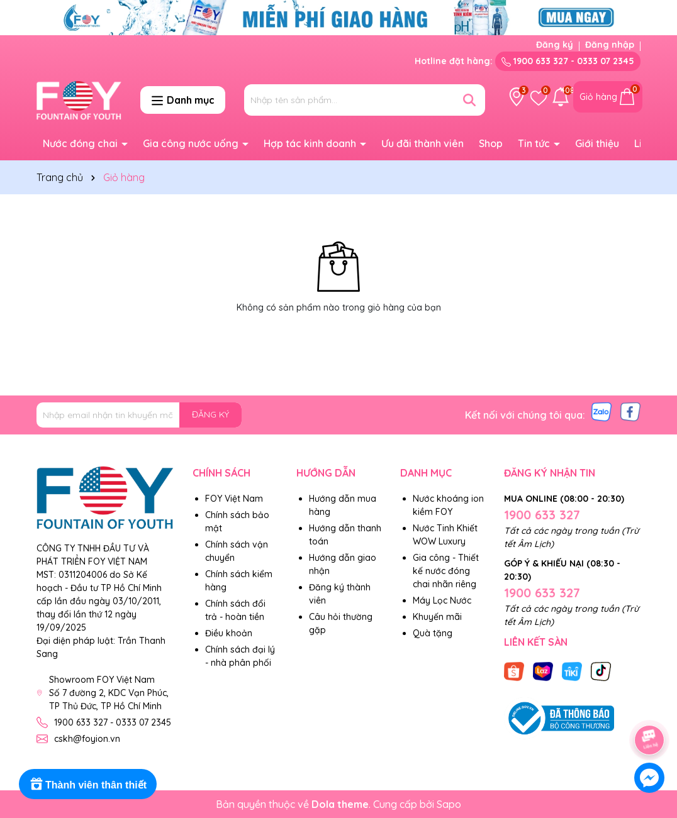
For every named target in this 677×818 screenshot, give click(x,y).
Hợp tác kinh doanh (311, 143)
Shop (491, 143)
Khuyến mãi (437, 616)
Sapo (449, 804)
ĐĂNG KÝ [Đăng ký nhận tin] (210, 414)
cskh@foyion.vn (87, 738)
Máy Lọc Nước (442, 600)
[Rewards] (88, 784)
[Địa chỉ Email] (139, 415)
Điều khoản (228, 633)
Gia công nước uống (192, 143)
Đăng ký (554, 44)
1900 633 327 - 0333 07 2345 (567, 61)
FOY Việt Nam (234, 498)
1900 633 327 (542, 514)
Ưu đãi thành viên (422, 143)
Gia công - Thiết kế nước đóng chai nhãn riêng (446, 571)
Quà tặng (432, 633)
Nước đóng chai (81, 143)
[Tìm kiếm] (469, 100)
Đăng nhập (609, 44)
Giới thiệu (597, 143)
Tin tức (535, 143)
